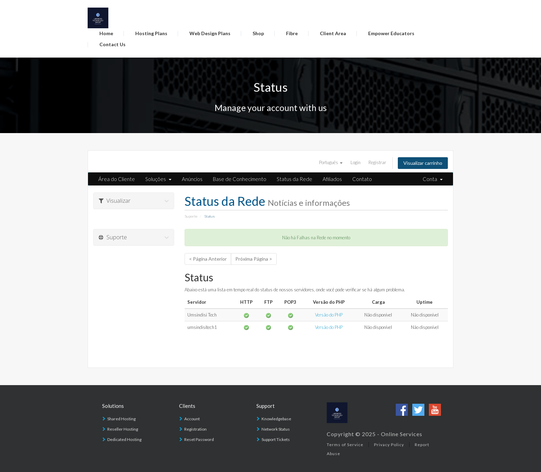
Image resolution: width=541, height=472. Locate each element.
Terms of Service (345, 444)
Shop (258, 33)
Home (106, 33)
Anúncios (192, 179)
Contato (362, 179)
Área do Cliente (116, 179)
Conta (433, 179)
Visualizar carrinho (422, 163)
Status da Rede (294, 179)
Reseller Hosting (122, 429)
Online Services (401, 434)
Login (356, 162)
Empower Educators (391, 33)
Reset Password (199, 439)
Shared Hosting (121, 418)
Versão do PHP (329, 315)
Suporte (191, 216)
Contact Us (112, 44)
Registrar (377, 162)
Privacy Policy (389, 444)
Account (192, 418)
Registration (195, 429)
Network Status (276, 429)
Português (331, 162)
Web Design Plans (209, 33)
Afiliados (332, 179)
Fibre (292, 33)
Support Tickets (276, 439)
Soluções (158, 179)
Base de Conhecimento (239, 179)
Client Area (333, 33)
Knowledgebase (276, 418)
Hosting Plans (151, 33)
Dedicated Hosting (124, 439)
